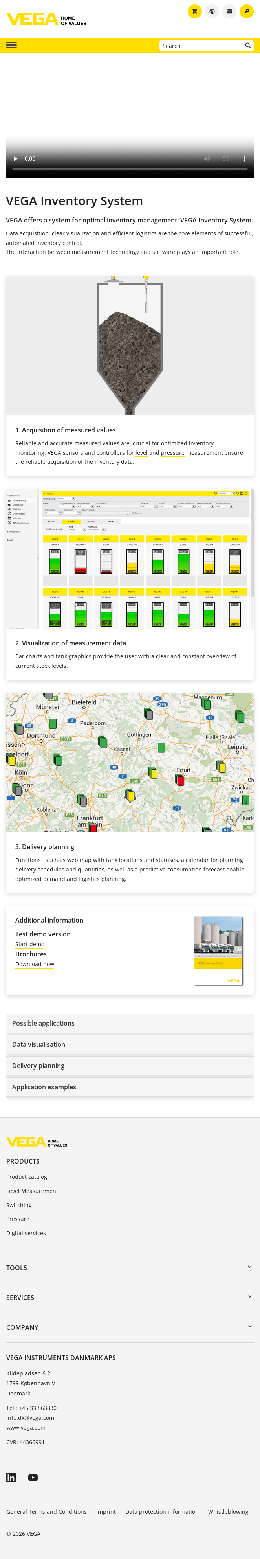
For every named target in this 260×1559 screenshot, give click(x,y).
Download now (34, 964)
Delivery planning (38, 1065)
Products (23, 1161)
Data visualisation (38, 1044)
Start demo (29, 944)
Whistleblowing (228, 1511)
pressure (173, 452)
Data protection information (162, 1511)
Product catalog (26, 1176)
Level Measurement (32, 1191)
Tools (16, 1267)
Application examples (44, 1087)
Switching (19, 1205)
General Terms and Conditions (46, 1511)
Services (20, 1297)
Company (22, 1327)
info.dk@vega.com (30, 1417)
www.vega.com (26, 1427)
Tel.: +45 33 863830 (31, 1408)
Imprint (106, 1511)
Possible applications (43, 1023)
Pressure (17, 1219)
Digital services (26, 1233)
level (141, 452)
